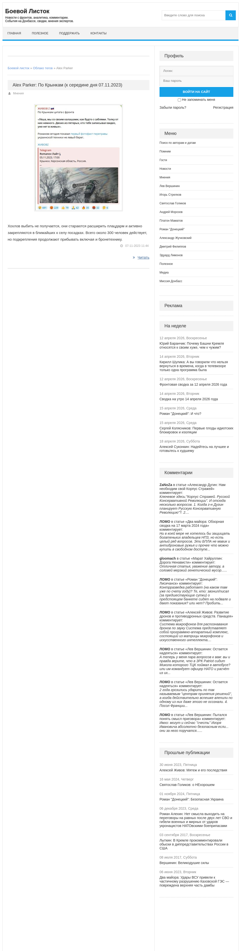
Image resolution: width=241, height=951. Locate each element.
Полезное (40, 33)
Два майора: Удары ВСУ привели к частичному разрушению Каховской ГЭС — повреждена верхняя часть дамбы (194, 881)
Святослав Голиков (173, 203)
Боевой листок (18, 68)
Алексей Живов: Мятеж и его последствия (193, 770)
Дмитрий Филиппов (173, 246)
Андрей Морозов (171, 212)
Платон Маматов (171, 220)
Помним (165, 151)
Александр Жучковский (176, 238)
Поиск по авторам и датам (178, 143)
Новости (165, 168)
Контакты (99, 33)
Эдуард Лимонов (171, 255)
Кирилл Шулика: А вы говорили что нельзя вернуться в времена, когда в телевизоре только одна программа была (194, 366)
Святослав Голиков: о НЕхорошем (187, 785)
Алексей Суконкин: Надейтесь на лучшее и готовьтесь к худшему (194, 449)
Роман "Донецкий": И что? (180, 414)
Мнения (18, 93)
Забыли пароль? (173, 107)
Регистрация (223, 107)
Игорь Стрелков (170, 194)
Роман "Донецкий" (172, 229)
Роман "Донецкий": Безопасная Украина (191, 799)
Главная (14, 33)
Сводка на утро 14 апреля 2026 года (189, 399)
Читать (141, 257)
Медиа (164, 272)
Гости (163, 160)
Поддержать (69, 33)
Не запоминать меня (198, 100)
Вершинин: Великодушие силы (184, 863)
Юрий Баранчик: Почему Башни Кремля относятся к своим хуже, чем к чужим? (192, 345)
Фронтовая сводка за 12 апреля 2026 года (193, 384)
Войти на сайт (196, 92)
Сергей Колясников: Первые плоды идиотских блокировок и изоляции (196, 430)
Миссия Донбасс (171, 281)
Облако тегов (43, 68)
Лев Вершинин (170, 186)
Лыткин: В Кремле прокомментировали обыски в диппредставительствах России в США (194, 844)
